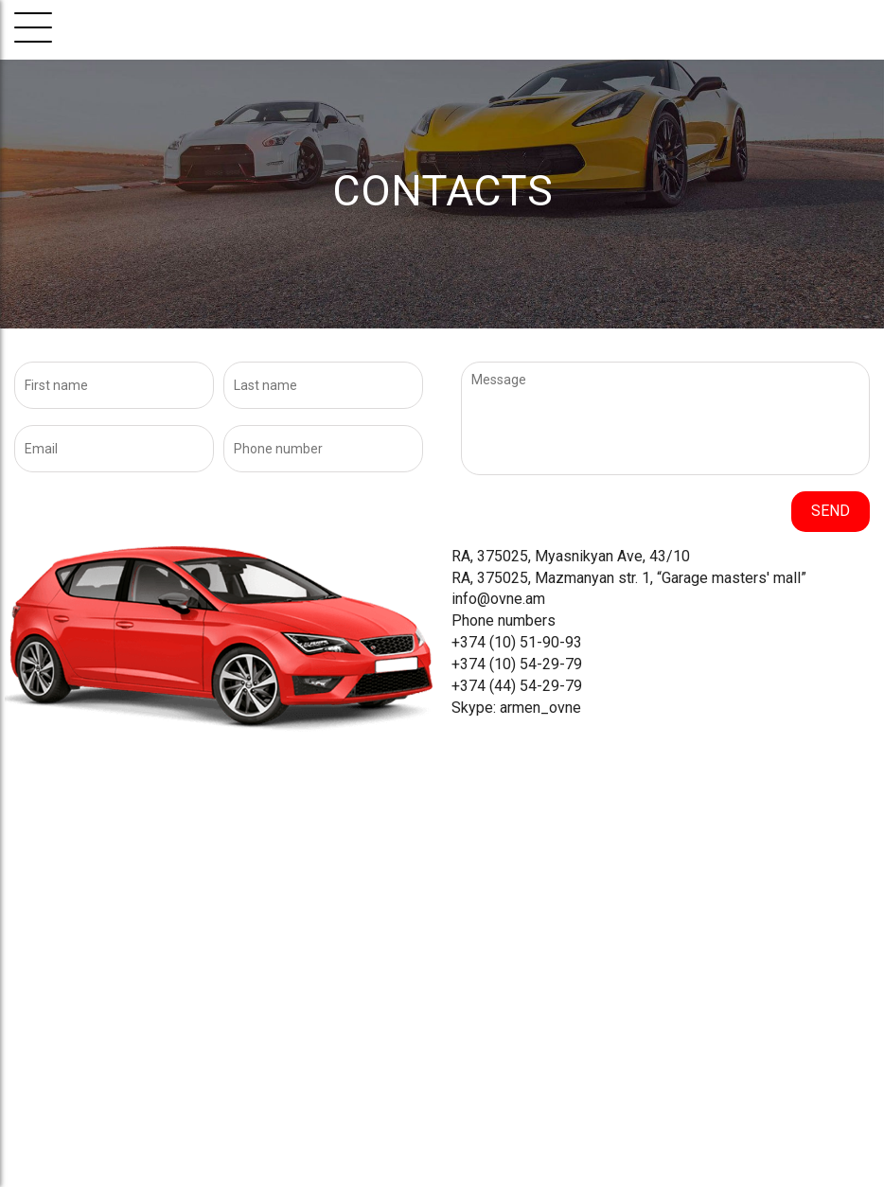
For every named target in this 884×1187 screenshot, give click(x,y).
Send (830, 511)
